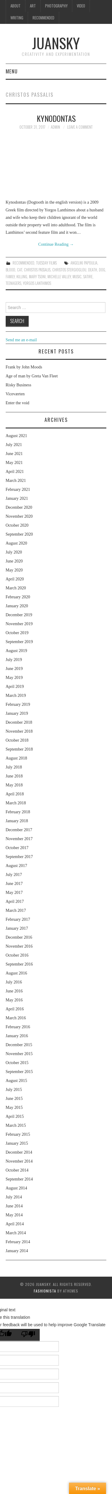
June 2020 (14, 561)
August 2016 (16, 973)
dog (102, 270)
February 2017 (18, 919)
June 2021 (14, 453)
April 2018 (15, 794)
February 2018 (18, 812)
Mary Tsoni (37, 276)
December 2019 (19, 615)
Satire (88, 276)
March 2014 (16, 1233)
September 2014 (19, 1179)
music (77, 276)
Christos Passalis (37, 270)
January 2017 (17, 928)
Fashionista (45, 1291)
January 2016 (17, 1036)
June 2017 (14, 883)
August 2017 (16, 865)
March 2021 (16, 480)
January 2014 (17, 1251)
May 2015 (14, 1107)
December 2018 (19, 722)
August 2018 (16, 758)
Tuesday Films (46, 263)
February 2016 (18, 1027)
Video (81, 6)
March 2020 (16, 588)
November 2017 (19, 839)
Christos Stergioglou (69, 270)
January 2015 (17, 1143)
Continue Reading (56, 244)
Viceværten (15, 394)
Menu (12, 71)
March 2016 (16, 1018)
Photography (56, 6)
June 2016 (14, 991)
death (92, 270)
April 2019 (15, 686)
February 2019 (18, 704)
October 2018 (17, 740)
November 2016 (19, 946)
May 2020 (14, 570)
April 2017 (15, 901)
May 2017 (14, 892)
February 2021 (18, 489)
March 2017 (16, 910)
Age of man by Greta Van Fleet (32, 376)
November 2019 (19, 624)
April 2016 (15, 1009)
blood (10, 270)
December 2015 (19, 1045)
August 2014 (16, 1188)
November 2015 (19, 1054)
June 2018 (14, 776)
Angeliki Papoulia (83, 263)
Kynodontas (56, 118)
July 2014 (14, 1197)
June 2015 (14, 1098)
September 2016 (19, 964)
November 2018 (19, 731)
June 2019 (14, 668)
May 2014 (14, 1215)
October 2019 (17, 633)
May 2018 (14, 785)
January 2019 (17, 713)
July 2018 (14, 767)
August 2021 (16, 436)
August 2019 (16, 650)
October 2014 (17, 1170)
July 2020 (14, 552)
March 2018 (16, 803)
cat (19, 270)
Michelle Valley (59, 276)
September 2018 (19, 749)
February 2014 (18, 1242)
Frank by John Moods (24, 367)
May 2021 (14, 462)
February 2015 (18, 1134)
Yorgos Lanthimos (37, 283)
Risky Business (18, 385)
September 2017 (19, 856)
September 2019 (19, 642)
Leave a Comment (80, 127)
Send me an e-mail (21, 340)
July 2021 (14, 444)
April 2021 (15, 471)
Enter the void (17, 403)
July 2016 (14, 982)
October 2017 (17, 848)
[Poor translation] (28, 1335)
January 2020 (17, 606)
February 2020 (18, 597)
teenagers (13, 283)
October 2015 (17, 1062)
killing (21, 276)
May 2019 (14, 677)
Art (33, 6)
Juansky (56, 42)
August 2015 (16, 1080)
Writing (16, 18)
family (10, 276)
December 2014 (19, 1152)
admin (55, 127)
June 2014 (14, 1206)
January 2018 (17, 821)
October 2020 (17, 525)
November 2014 (19, 1161)
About (15, 6)
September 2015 (19, 1071)
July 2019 (14, 659)
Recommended (43, 18)
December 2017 (19, 830)
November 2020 (19, 516)
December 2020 (19, 507)
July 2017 (14, 874)
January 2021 (17, 498)
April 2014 (15, 1224)
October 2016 (17, 955)
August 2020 (16, 543)
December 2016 (19, 937)
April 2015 (15, 1116)
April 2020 (15, 579)
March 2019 (16, 695)
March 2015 (16, 1125)
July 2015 (14, 1089)
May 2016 (14, 1000)
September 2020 (19, 534)
